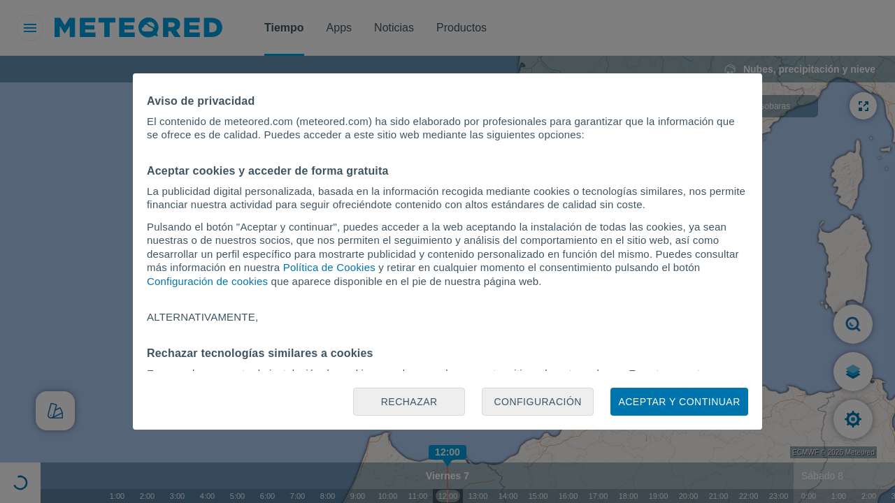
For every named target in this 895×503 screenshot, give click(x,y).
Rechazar (409, 401)
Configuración (538, 401)
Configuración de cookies (207, 281)
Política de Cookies (329, 267)
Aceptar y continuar (679, 401)
